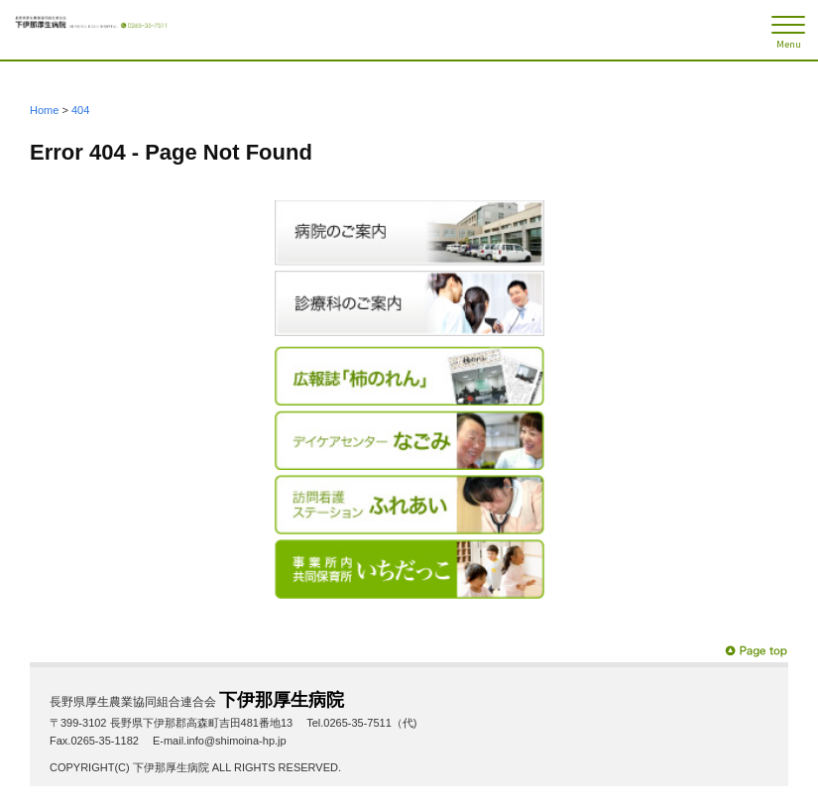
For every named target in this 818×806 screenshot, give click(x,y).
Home (44, 110)
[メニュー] (788, 29)
